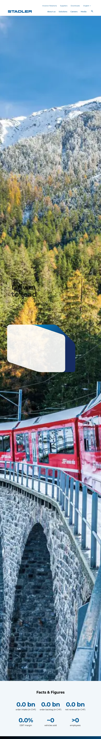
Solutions (63, 11)
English (87, 6)
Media (83, 11)
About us (51, 11)
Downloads (75, 6)
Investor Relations (49, 6)
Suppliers (63, 6)
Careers (74, 11)
